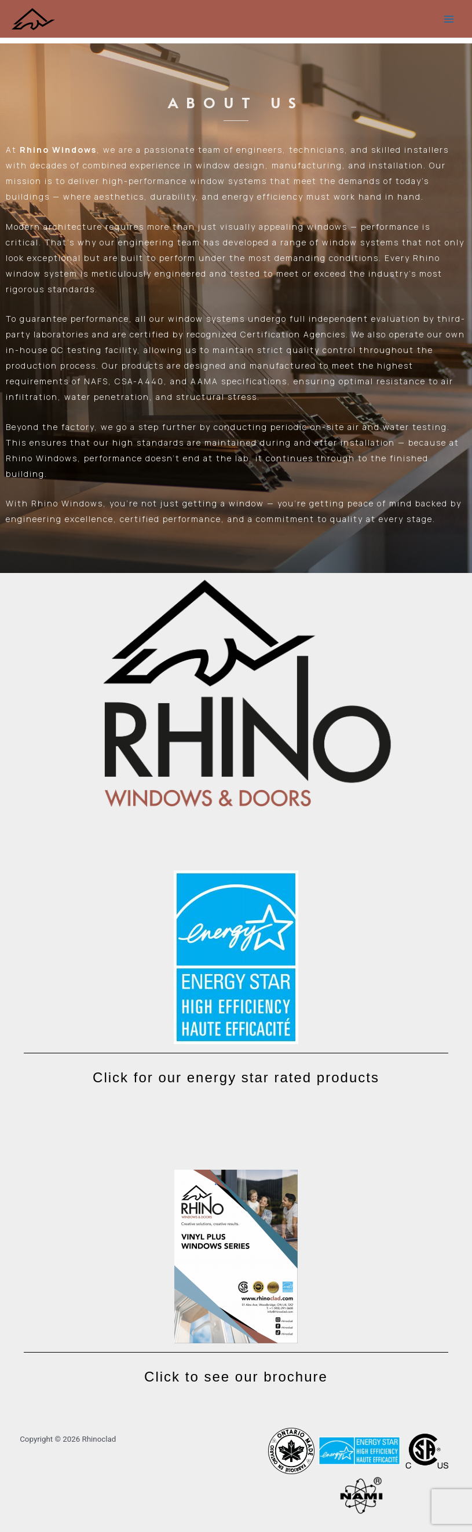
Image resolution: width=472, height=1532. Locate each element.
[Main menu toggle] (449, 19)
